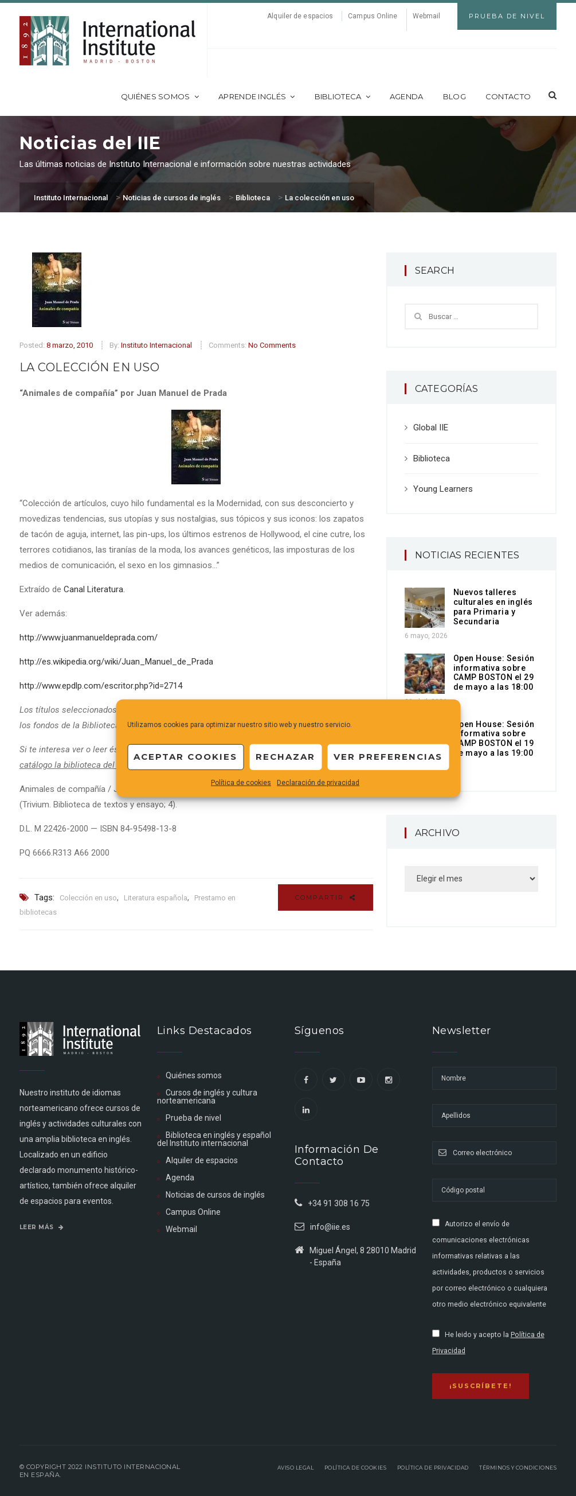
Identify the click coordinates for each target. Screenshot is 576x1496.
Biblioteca (342, 96)
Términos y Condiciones (518, 1467)
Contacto (508, 96)
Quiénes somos (160, 96)
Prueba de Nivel (507, 16)
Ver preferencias (388, 756)
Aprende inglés (256, 96)
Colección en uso (88, 897)
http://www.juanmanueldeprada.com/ (88, 637)
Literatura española (155, 897)
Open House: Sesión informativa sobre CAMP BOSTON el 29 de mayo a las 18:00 (494, 672)
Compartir (325, 897)
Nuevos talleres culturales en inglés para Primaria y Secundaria (493, 606)
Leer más (41, 1227)
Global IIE (430, 427)
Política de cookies (241, 782)
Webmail (427, 16)
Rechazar (285, 756)
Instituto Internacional (156, 345)
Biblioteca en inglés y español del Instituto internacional (214, 1139)
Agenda (407, 96)
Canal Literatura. (94, 589)
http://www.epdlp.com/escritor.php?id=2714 (100, 686)
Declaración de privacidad (318, 782)
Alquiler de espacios (300, 16)
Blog (454, 96)
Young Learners (443, 489)
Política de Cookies (355, 1467)
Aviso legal (295, 1467)
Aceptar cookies (185, 756)
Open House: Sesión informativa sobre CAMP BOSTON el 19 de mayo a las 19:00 (494, 738)
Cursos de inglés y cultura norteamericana (207, 1096)
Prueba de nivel (193, 1117)
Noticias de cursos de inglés (215, 1194)
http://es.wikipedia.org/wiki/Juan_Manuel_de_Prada (116, 661)
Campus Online (372, 16)
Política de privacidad (433, 1467)
